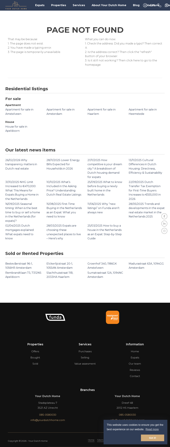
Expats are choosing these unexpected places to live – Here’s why (63, 232)
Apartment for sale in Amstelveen (19, 111)
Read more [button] (152, 429)
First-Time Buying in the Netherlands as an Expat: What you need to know (64, 210)
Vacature (152, 5)
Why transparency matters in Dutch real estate (21, 164)
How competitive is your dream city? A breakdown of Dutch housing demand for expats (104, 169)
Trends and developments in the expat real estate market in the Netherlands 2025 (147, 210)
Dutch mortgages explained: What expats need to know (19, 232)
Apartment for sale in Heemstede (143, 111)
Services (79, 5)
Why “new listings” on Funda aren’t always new (103, 208)
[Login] (145, 5)
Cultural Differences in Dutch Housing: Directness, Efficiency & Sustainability (145, 166)
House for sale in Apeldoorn (16, 129)
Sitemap (101, 440)
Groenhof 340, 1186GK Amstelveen (102, 266)
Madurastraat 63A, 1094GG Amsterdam (146, 266)
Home (91, 440)
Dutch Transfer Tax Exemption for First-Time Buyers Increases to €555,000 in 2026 (145, 190)
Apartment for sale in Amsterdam (60, 111)
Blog (136, 5)
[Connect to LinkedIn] (164, 224)
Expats (39, 5)
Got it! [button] (152, 438)
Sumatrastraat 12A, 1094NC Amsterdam (105, 275)
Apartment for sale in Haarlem (101, 111)
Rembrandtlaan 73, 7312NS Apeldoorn (23, 275)
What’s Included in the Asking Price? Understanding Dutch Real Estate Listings (63, 188)
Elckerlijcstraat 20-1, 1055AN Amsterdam (59, 266)
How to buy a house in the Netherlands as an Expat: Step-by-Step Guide (104, 232)
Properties (58, 5)
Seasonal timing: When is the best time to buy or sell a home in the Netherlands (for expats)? (22, 212)
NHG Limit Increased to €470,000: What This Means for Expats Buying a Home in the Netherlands (22, 190)
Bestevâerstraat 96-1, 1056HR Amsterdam (19, 266)
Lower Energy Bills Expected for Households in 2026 (63, 164)
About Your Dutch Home (109, 5)
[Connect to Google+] (164, 231)
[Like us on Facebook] (164, 216)
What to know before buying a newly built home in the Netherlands (104, 188)
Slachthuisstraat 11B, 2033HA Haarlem (59, 275)
